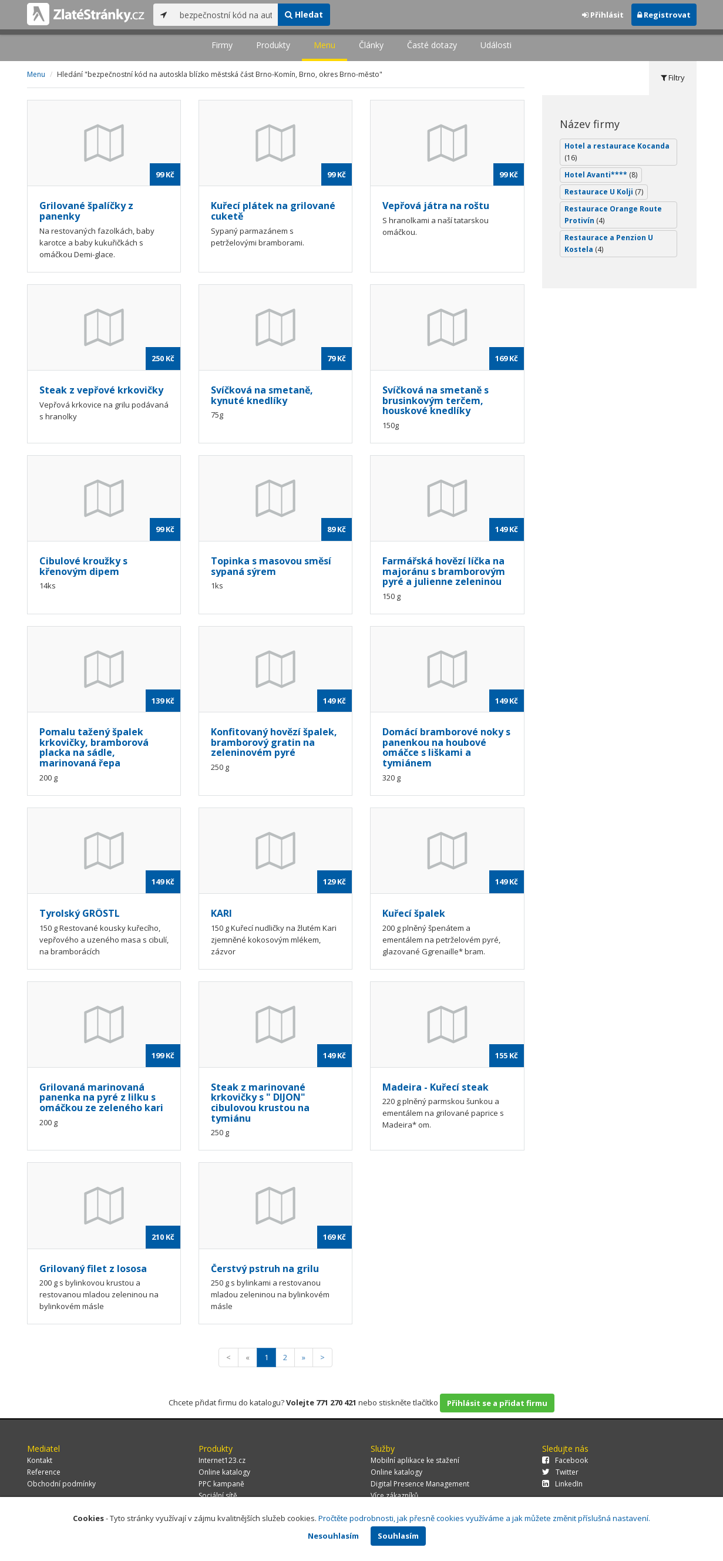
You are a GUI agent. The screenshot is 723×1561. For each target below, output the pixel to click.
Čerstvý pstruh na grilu (265, 1268)
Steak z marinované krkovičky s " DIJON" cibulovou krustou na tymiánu (260, 1103)
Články (371, 45)
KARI (221, 913)
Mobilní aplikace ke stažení (415, 1460)
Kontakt (39, 1460)
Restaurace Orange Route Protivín (613, 215)
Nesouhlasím (333, 1535)
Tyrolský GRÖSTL (79, 913)
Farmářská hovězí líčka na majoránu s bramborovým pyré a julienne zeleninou (443, 571)
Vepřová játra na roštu (435, 205)
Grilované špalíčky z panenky (86, 211)
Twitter (560, 1472)
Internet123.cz (222, 1460)
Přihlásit (603, 14)
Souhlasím (398, 1535)
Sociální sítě (218, 1496)
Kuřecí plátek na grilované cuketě (273, 211)
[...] (225, 15)
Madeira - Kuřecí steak (435, 1087)
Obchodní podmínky (61, 1484)
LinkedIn (562, 1484)
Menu (324, 45)
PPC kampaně (221, 1484)
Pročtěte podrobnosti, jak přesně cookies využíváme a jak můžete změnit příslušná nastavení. (484, 1518)
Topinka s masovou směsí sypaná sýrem (271, 566)
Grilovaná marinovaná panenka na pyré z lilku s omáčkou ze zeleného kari (101, 1097)
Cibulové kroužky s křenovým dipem (83, 566)
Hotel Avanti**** (600, 175)
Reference (43, 1472)
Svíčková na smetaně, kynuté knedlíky (262, 395)
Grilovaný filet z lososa (93, 1268)
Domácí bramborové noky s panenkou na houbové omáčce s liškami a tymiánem (446, 747)
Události (496, 45)
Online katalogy (224, 1472)
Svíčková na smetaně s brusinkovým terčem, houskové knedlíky (435, 400)
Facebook (565, 1460)
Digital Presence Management (420, 1484)
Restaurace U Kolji (603, 192)
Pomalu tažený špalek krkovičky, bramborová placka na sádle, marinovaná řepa (94, 747)
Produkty (273, 45)
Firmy (222, 45)
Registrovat (664, 14)
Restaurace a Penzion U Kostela (608, 243)
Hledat (304, 14)
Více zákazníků (394, 1496)
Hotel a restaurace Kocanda (617, 152)
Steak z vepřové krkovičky (101, 389)
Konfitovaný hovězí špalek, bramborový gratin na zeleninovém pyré (274, 742)
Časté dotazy (432, 45)
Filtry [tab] (673, 77)
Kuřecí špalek (413, 913)
